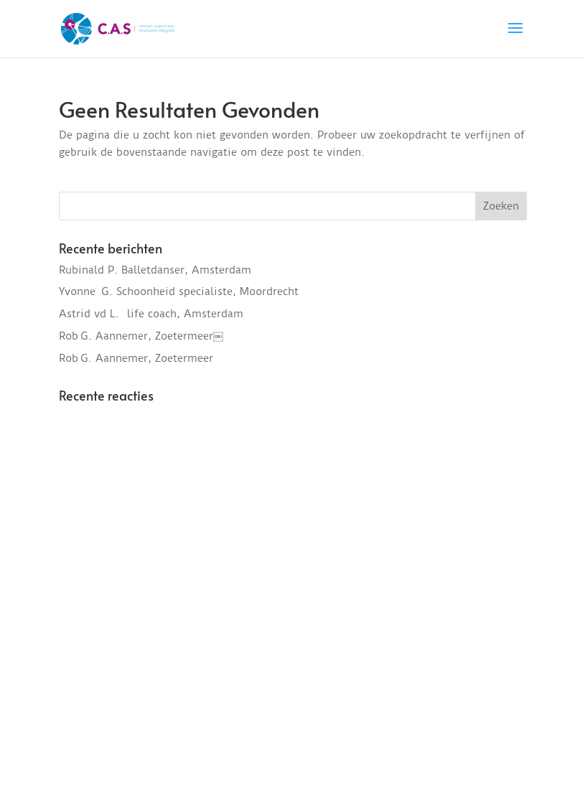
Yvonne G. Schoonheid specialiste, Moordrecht (179, 291)
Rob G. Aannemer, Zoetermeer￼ (141, 336)
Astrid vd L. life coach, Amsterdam (151, 313)
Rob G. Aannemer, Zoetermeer (136, 358)
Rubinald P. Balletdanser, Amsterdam (155, 269)
